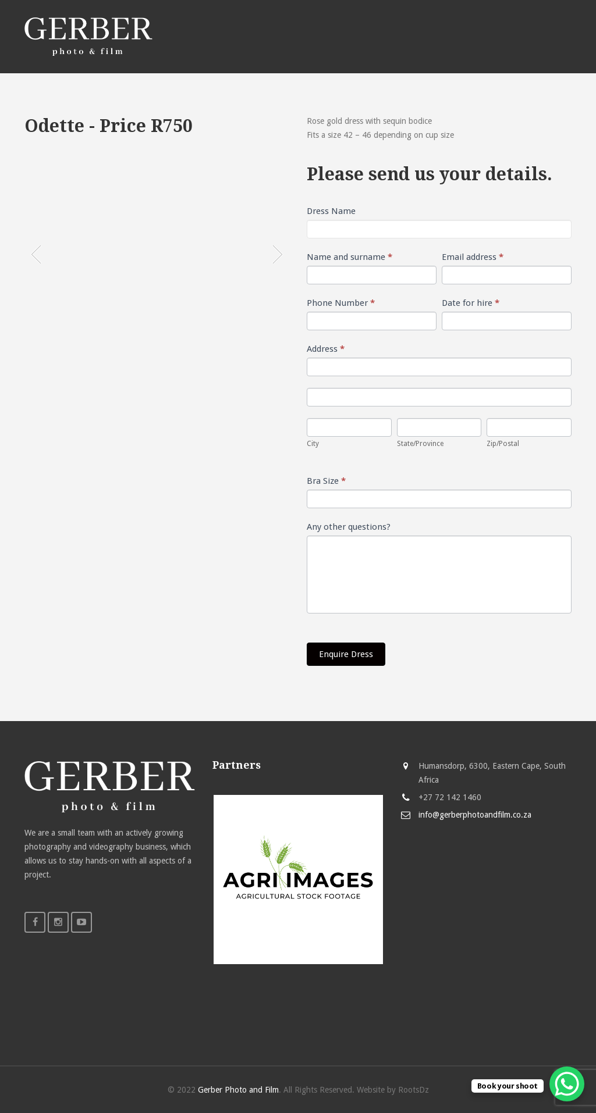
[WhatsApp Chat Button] (566, 1083)
